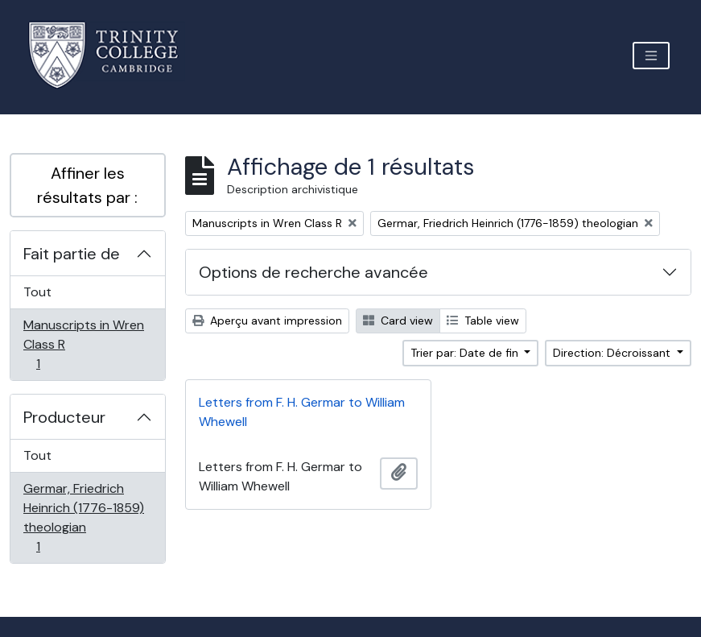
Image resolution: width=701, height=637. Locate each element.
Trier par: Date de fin (466, 352)
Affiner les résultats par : (87, 185)
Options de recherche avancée (313, 272)
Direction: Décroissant (613, 352)
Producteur (64, 417)
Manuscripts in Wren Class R (83, 344)
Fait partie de (71, 253)
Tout (37, 291)
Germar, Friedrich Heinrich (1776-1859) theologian (83, 517)
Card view (398, 320)
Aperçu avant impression (267, 320)
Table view (483, 320)
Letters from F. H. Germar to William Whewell (302, 412)
